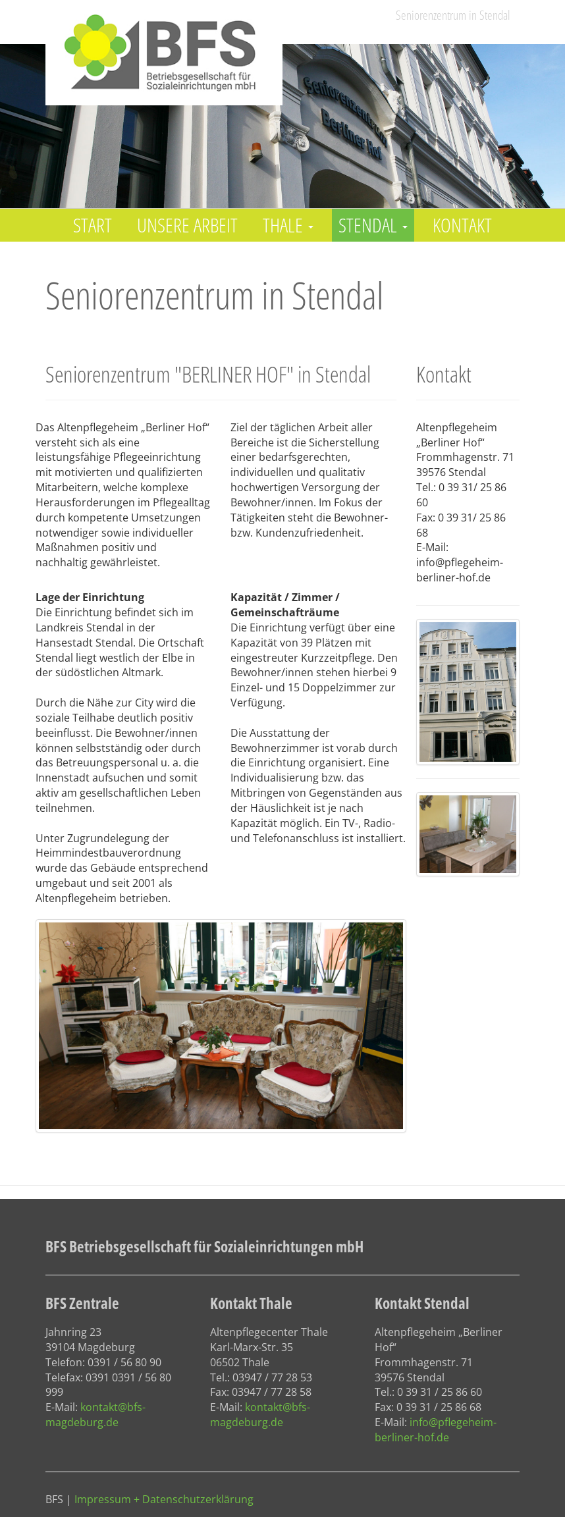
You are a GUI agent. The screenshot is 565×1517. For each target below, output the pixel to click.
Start (92, 224)
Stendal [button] (373, 224)
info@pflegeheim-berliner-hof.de (436, 1430)
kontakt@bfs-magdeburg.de (95, 1414)
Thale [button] (288, 224)
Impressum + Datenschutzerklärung (164, 1499)
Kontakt (462, 224)
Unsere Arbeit (187, 224)
